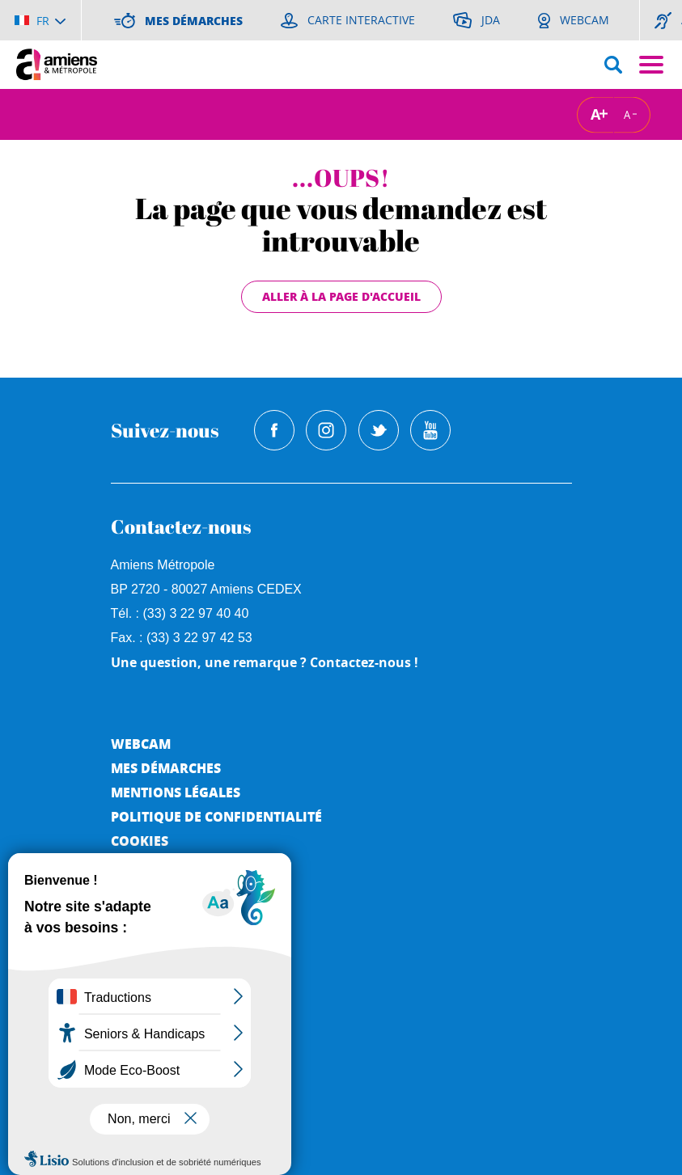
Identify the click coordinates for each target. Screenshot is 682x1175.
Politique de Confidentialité (216, 816)
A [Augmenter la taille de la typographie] (595, 114)
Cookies (139, 840)
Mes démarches (166, 768)
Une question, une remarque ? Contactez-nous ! (264, 662)
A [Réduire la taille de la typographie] (627, 114)
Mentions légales (175, 792)
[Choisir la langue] (40, 20)
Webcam (141, 743)
